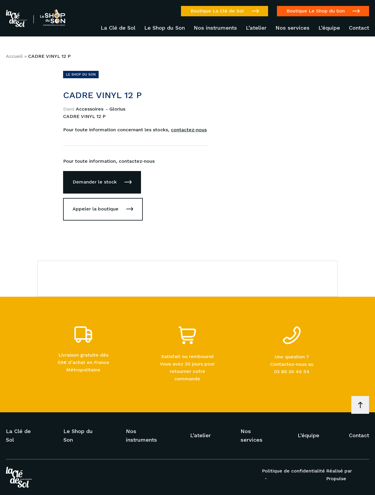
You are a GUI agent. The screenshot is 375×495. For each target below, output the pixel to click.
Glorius (117, 109)
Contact (359, 28)
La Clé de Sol (118, 28)
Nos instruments (215, 28)
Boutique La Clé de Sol (217, 11)
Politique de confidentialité (293, 471)
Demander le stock (95, 182)
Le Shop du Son (164, 28)
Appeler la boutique (95, 209)
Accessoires (90, 109)
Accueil (14, 56)
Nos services (292, 28)
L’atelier (256, 28)
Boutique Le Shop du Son (315, 11)
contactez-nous (189, 129)
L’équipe (329, 28)
